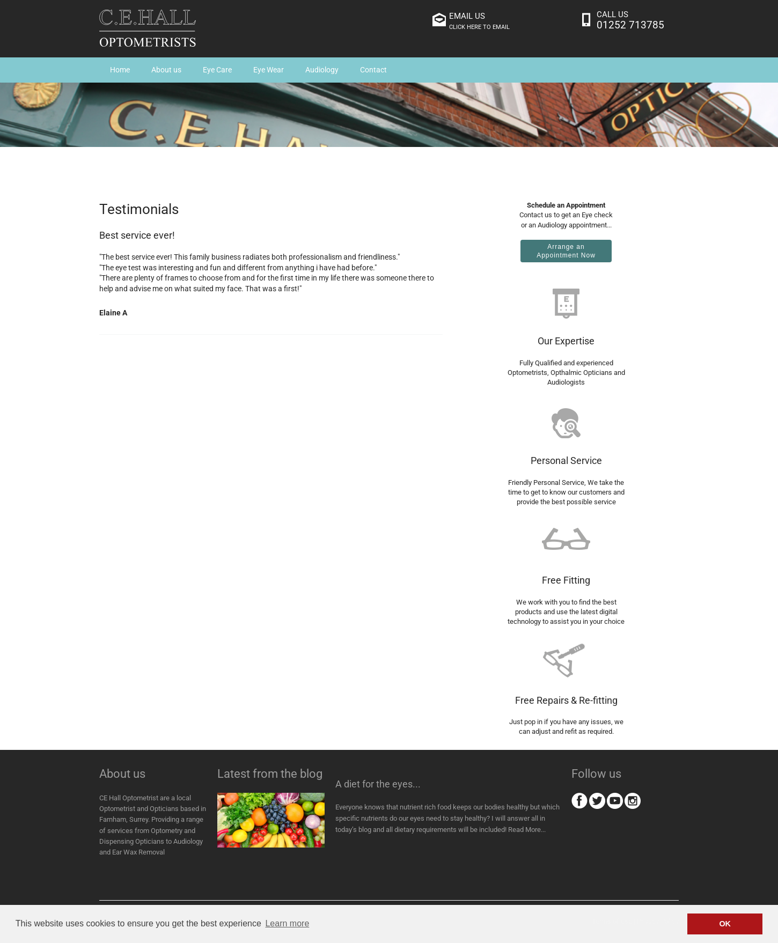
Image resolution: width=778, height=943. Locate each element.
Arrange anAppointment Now (566, 251)
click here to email (479, 27)
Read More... (527, 830)
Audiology (322, 69)
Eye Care (217, 69)
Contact (373, 69)
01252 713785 (630, 25)
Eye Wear (268, 69)
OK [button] (725, 923)
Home (120, 69)
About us (166, 69)
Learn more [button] (287, 923)
